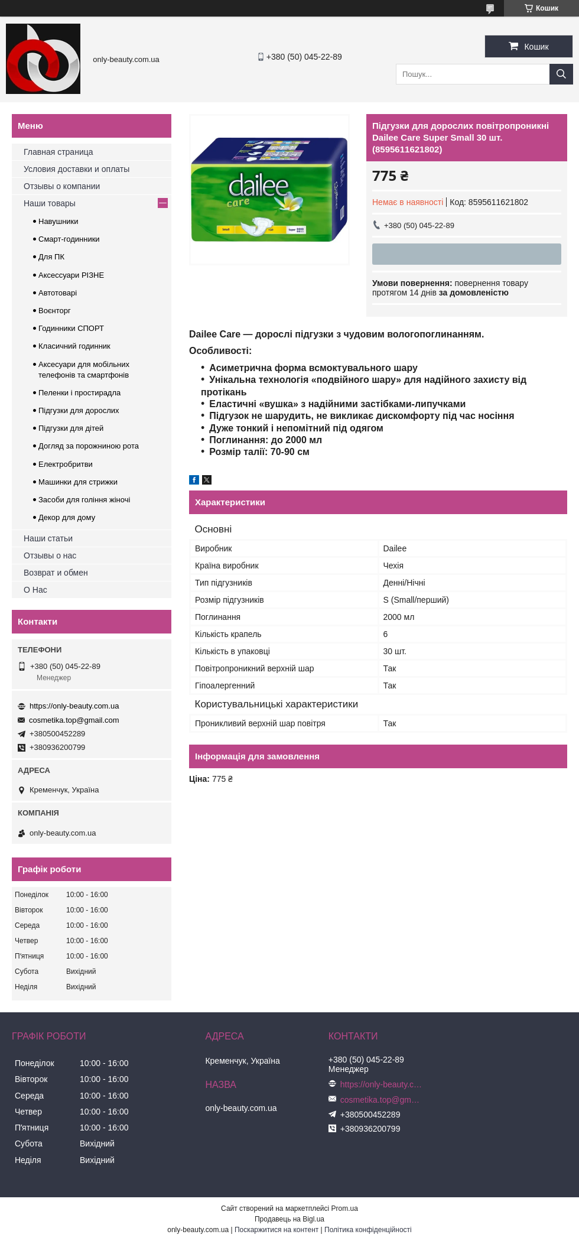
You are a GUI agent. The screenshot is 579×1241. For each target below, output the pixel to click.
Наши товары (50, 203)
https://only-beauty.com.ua (74, 705)
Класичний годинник (74, 346)
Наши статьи (48, 538)
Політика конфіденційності (368, 1230)
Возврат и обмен (56, 572)
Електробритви (65, 464)
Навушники (58, 221)
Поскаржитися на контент (276, 1230)
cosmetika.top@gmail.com (74, 720)
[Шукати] (561, 74)
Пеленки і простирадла (79, 392)
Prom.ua (344, 1208)
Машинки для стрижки (78, 481)
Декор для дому (66, 517)
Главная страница (58, 152)
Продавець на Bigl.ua (289, 1219)
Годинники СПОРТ (71, 328)
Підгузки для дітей (70, 428)
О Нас (35, 589)
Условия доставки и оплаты (76, 169)
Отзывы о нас (50, 555)
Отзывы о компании (62, 186)
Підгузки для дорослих (78, 410)
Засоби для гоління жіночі (84, 499)
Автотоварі (57, 292)
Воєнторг (54, 310)
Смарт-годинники (69, 239)
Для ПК (51, 256)
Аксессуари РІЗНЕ (71, 275)
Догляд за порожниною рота (88, 445)
